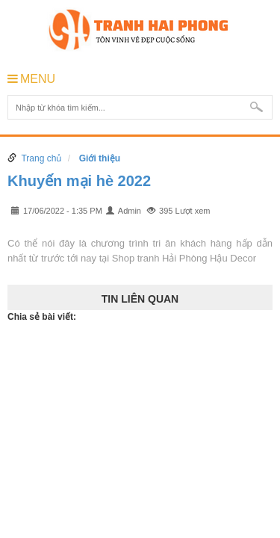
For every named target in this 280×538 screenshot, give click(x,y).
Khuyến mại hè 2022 (79, 181)
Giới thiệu (99, 158)
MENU (31, 78)
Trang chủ (41, 158)
